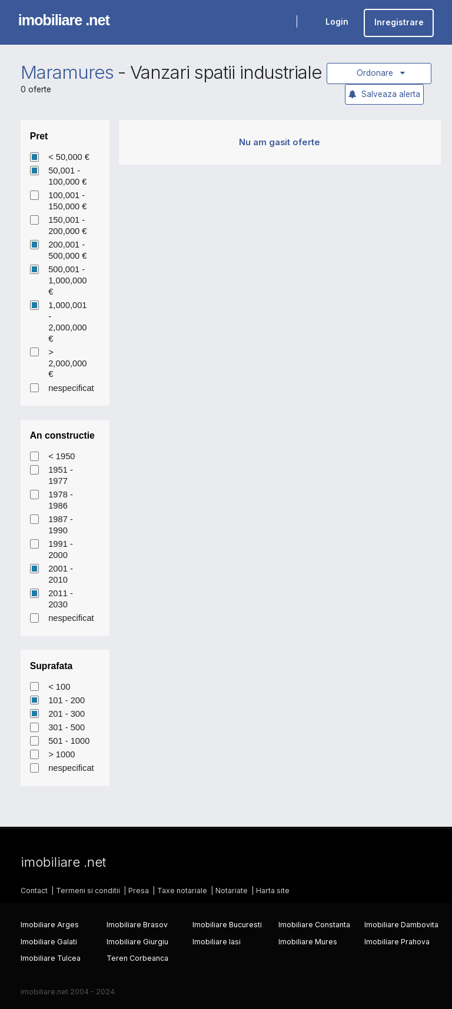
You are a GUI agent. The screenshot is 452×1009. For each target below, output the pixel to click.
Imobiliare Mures (307, 941)
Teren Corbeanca (137, 958)
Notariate (231, 890)
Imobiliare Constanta (314, 924)
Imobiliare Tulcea (51, 958)
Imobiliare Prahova (397, 941)
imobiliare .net (63, 20)
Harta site (273, 890)
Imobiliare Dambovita (401, 924)
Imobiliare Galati (49, 941)
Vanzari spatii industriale (226, 72)
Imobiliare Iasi (216, 941)
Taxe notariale (182, 890)
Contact (34, 890)
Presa (138, 890)
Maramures (67, 72)
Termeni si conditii (88, 890)
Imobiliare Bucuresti (227, 924)
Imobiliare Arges (50, 924)
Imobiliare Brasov (137, 924)
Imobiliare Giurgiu (137, 941)
